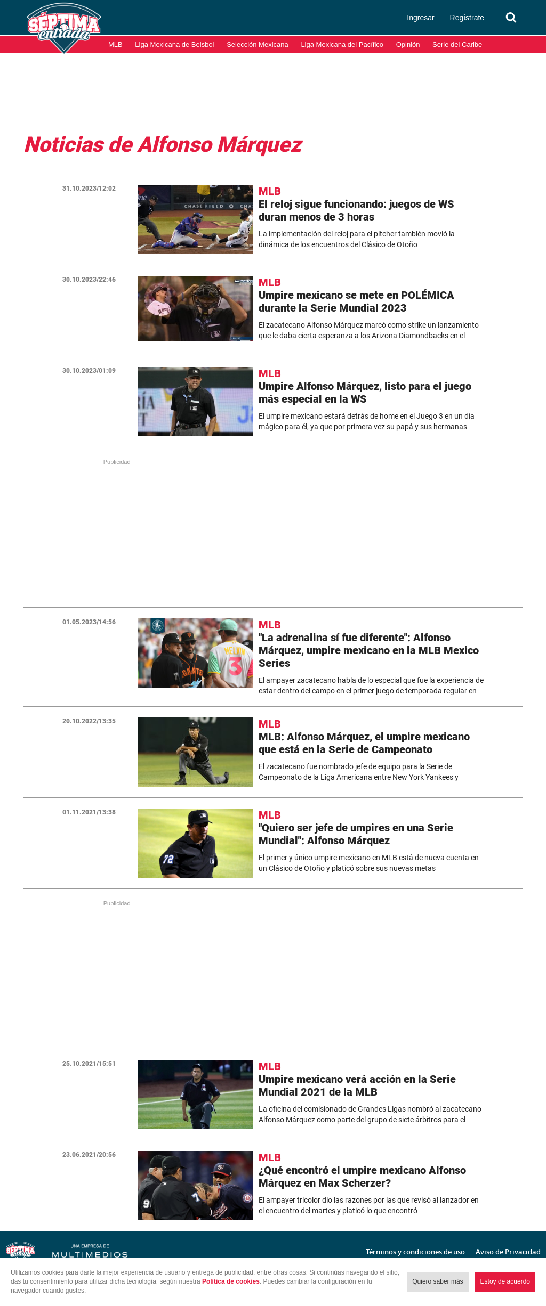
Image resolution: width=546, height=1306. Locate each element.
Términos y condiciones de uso (415, 1251)
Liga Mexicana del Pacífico (342, 44)
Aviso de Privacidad (508, 1251)
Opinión (408, 44)
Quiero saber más (437, 1281)
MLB (115, 44)
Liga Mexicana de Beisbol (174, 44)
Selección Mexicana (257, 44)
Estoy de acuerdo (505, 1281)
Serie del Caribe (457, 44)
